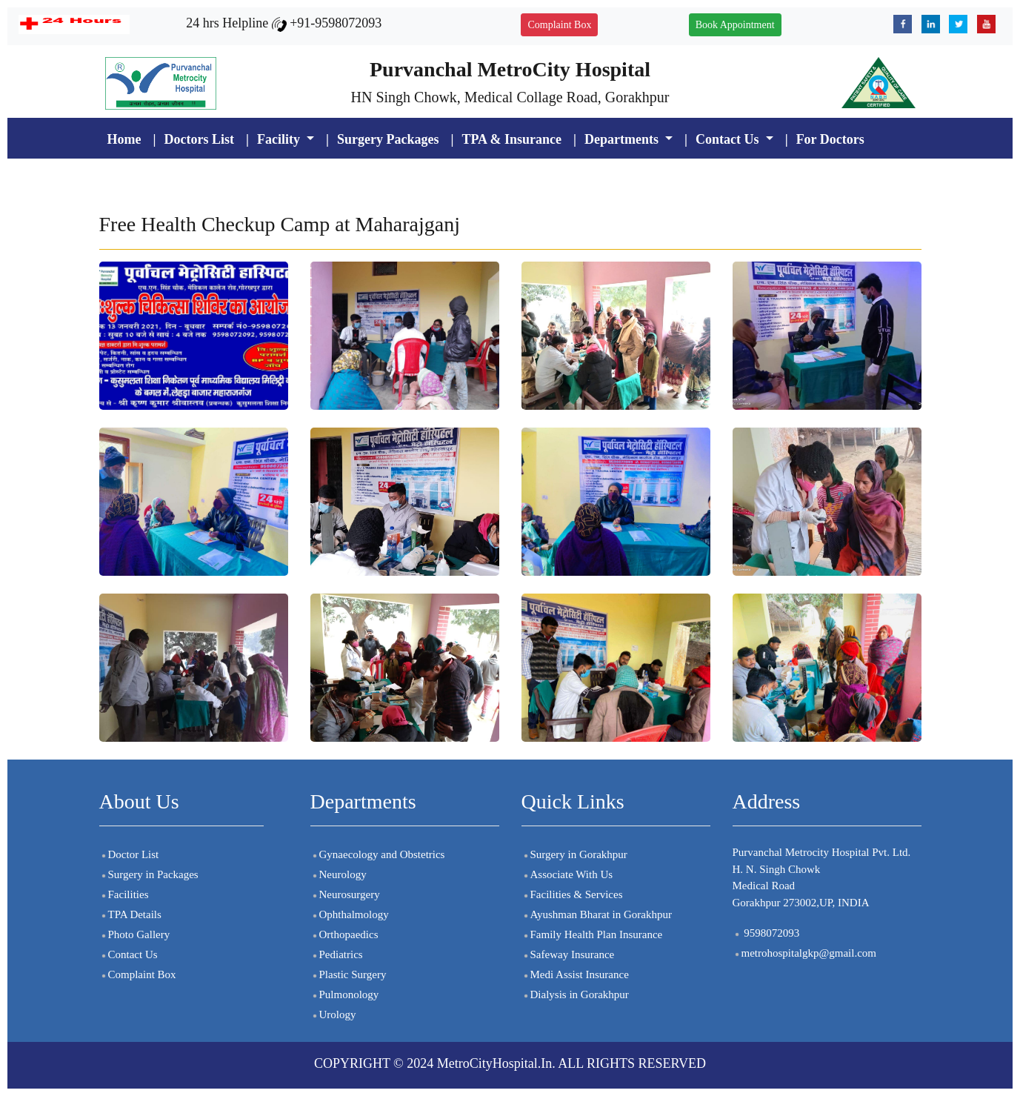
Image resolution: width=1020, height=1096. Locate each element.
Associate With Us (567, 874)
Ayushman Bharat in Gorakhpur (597, 914)
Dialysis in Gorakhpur (575, 994)
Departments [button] (622, 139)
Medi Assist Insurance (575, 974)
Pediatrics (336, 954)
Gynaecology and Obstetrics (377, 854)
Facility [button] (280, 139)
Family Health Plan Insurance (592, 934)
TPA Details (130, 914)
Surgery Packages (388, 139)
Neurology (338, 874)
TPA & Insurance (511, 139)
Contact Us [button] (729, 139)
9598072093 (766, 933)
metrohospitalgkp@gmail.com (805, 953)
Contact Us (128, 954)
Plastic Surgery (348, 974)
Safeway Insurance (568, 954)
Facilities (124, 894)
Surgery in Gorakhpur (574, 854)
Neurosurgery (345, 894)
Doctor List (129, 854)
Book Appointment (735, 24)
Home (124, 139)
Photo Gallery (134, 934)
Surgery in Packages (149, 874)
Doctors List (198, 139)
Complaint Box (559, 24)
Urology (333, 1014)
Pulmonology (344, 994)
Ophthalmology (349, 914)
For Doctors (830, 139)
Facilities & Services (572, 894)
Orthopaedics (344, 934)
